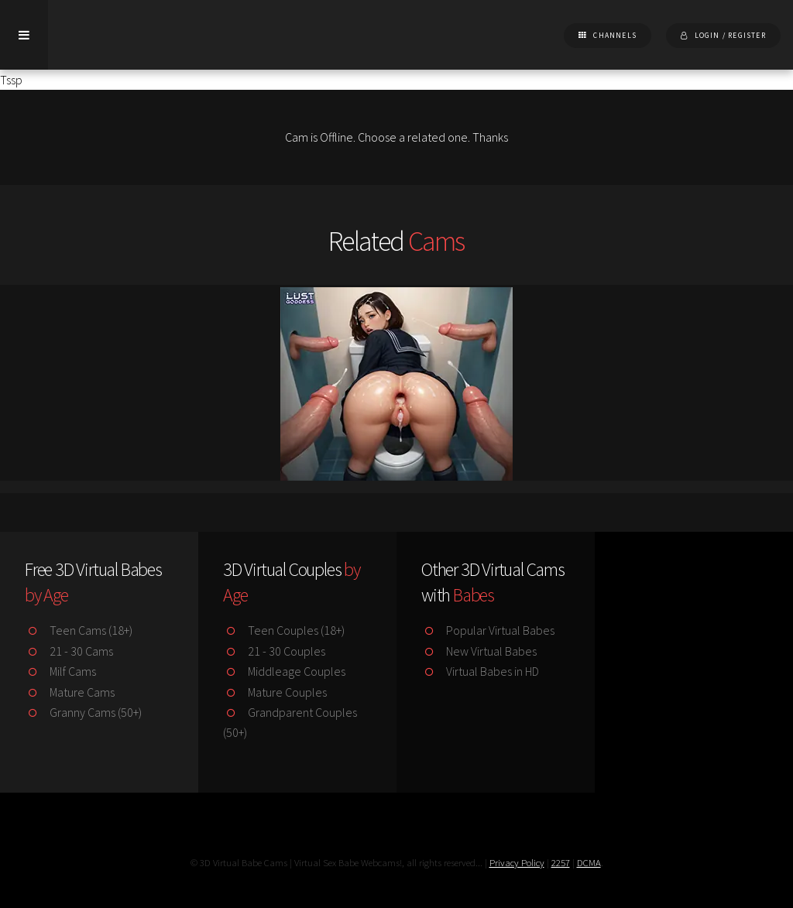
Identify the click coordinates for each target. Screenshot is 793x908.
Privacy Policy (516, 862)
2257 (560, 862)
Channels (615, 35)
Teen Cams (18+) (78, 630)
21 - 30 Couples (274, 651)
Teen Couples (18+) (284, 630)
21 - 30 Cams (69, 651)
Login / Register (730, 35)
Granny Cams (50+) (83, 712)
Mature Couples (275, 692)
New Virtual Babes (479, 651)
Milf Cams (60, 671)
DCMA (589, 862)
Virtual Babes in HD (480, 671)
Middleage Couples (284, 671)
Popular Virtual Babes (487, 630)
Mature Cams (70, 692)
